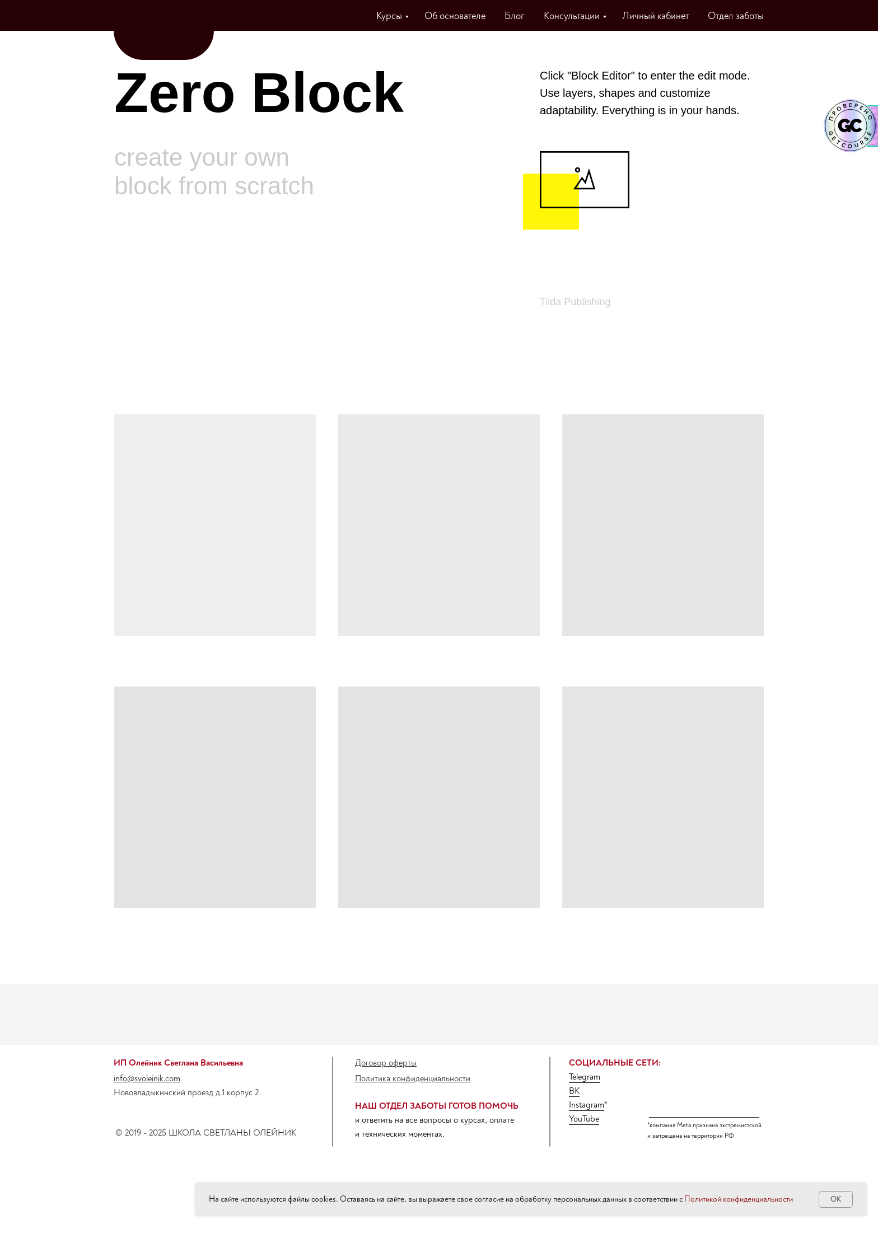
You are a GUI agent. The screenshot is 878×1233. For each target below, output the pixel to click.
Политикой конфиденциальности (738, 1199)
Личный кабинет (655, 16)
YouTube (584, 1118)
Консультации (572, 16)
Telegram (584, 1076)
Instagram (586, 1104)
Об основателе (454, 16)
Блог (515, 16)
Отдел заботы (736, 16)
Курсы (389, 16)
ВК (574, 1090)
